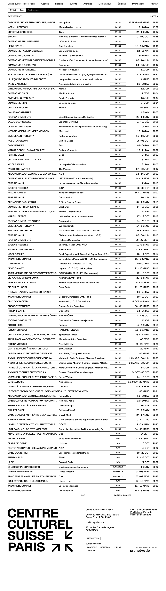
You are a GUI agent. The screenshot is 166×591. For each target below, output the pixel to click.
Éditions (122, 4)
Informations (138, 4)
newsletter (93, 572)
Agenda (45, 4)
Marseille (118, 504)
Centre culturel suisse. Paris (21, 4)
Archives (87, 4)
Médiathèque (105, 4)
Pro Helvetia (136, 545)
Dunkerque (118, 499)
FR (152, 4)
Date (153, 16)
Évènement (14, 16)
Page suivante (122, 529)
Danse (22, 10)
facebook (92, 581)
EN (156, 4)
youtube (91, 584)
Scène (13, 10)
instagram (105, 581)
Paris (118, 463)
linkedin (118, 581)
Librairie (59, 4)
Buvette (73, 4)
